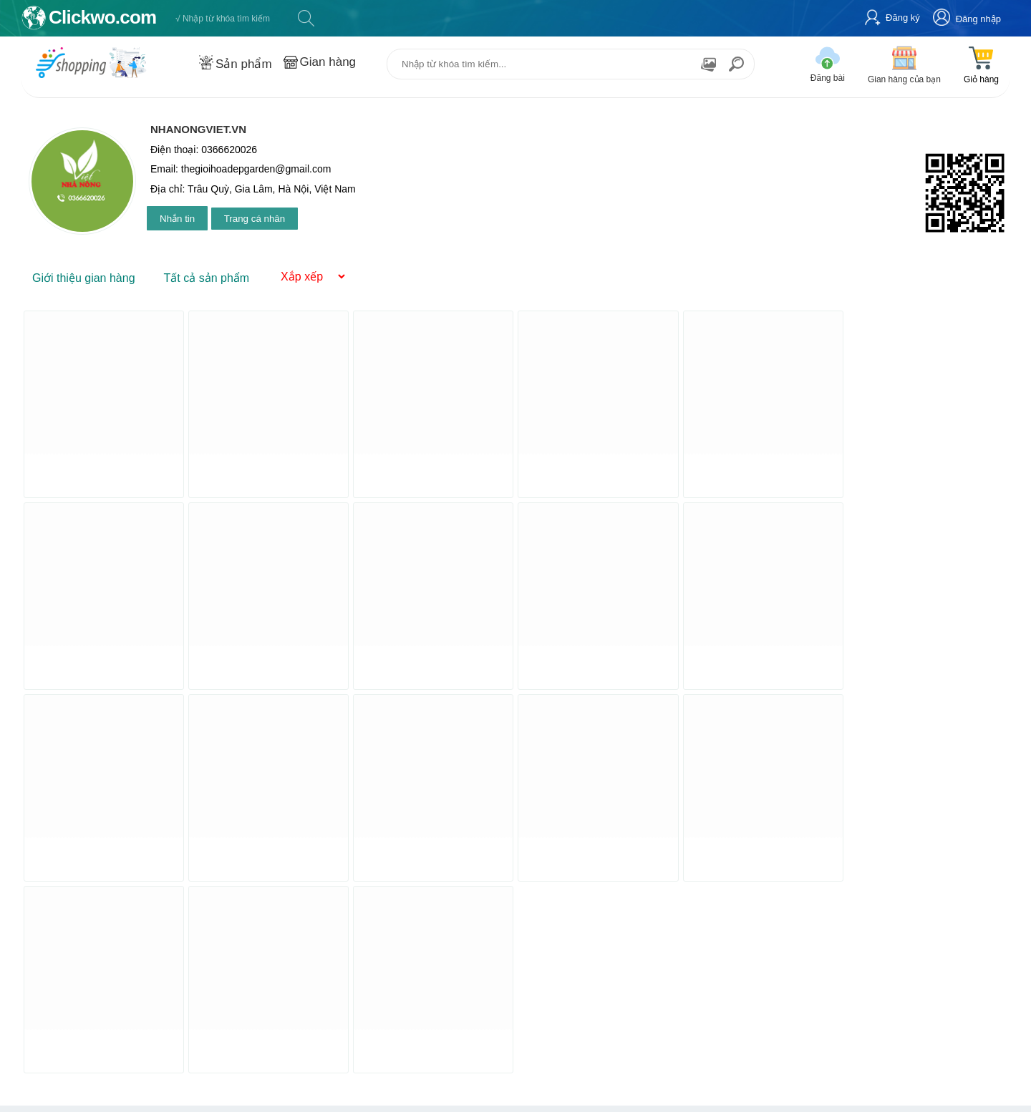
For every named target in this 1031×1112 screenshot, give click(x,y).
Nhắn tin (177, 218)
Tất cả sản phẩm (207, 278)
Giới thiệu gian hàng (83, 278)
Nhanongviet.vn (198, 129)
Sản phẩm (244, 64)
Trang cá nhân (254, 218)
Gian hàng (328, 62)
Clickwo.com (102, 17)
